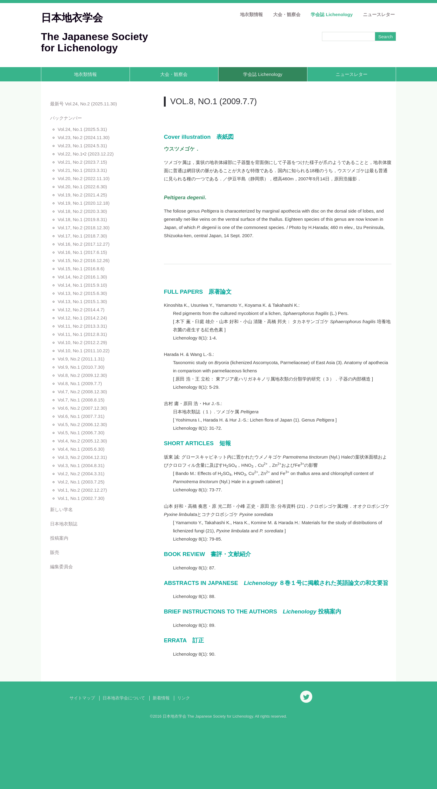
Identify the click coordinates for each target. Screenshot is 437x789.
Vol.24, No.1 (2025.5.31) (82, 129)
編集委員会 (61, 566)
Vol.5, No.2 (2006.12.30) (82, 424)
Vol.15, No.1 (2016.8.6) (81, 268)
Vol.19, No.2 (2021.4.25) (82, 194)
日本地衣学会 (72, 17)
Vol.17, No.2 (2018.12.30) (84, 227)
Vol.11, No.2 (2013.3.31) (82, 326)
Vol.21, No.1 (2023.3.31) (82, 170)
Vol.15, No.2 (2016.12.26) (84, 260)
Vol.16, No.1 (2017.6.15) (82, 252)
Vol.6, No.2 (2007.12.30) (82, 408)
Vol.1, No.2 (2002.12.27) (82, 490)
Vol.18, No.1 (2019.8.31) (82, 219)
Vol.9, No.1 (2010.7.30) (81, 367)
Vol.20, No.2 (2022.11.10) (84, 178)
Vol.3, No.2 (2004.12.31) (82, 457)
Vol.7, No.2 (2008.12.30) (82, 391)
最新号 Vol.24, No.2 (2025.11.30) (83, 103)
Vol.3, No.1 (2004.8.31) (81, 465)
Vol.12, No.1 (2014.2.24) (82, 317)
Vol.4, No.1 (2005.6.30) (81, 449)
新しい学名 (61, 509)
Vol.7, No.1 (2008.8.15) (81, 399)
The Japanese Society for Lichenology (94, 42)
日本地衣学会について (124, 761)
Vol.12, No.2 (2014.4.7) (81, 309)
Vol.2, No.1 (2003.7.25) (81, 481)
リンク (183, 761)
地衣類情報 (251, 14)
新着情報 (161, 761)
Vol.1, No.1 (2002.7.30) (81, 498)
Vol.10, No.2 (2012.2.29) (82, 342)
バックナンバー (66, 118)
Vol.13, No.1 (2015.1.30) (82, 301)
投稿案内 (59, 538)
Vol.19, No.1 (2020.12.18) (84, 203)
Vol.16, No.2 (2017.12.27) (84, 244)
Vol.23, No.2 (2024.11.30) (84, 137)
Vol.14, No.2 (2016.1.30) (82, 276)
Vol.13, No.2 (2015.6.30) (82, 293)
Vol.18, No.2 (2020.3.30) (82, 211)
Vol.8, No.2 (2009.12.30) (82, 375)
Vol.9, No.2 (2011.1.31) (81, 358)
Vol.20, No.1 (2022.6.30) (82, 186)
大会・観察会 (286, 14)
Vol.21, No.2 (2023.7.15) (82, 162)
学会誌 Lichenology (332, 14)
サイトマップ (82, 761)
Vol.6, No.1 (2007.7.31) (81, 416)
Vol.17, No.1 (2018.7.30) (82, 235)
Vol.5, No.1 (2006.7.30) (81, 432)
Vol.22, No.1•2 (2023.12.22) (86, 153)
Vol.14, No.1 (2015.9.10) (82, 285)
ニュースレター (379, 14)
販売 (54, 552)
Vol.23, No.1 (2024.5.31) (82, 145)
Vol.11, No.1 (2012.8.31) (82, 334)
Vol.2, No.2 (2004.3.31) (81, 473)
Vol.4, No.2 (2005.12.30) (82, 440)
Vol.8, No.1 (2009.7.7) (80, 383)
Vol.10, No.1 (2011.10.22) (84, 350)
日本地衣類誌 (63, 523)
